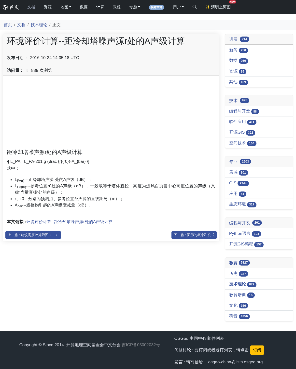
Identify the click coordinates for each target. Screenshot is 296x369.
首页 (11, 7)
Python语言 (245, 234)
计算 (100, 7)
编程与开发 (244, 111)
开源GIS (242, 132)
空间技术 (242, 143)
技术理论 (39, 24)
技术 (239, 100)
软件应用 (242, 122)
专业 (240, 161)
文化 (238, 305)
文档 (31, 7)
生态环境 (242, 204)
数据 (84, 7)
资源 (48, 7)
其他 (238, 82)
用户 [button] (177, 7)
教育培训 (242, 295)
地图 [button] (64, 7)
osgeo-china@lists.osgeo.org (235, 361)
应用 (237, 194)
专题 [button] (133, 7)
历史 (238, 274)
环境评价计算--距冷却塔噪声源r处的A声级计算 (69, 221)
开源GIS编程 (246, 244)
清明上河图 (219, 5)
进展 (239, 39)
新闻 (238, 50)
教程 (117, 7)
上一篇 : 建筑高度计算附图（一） (33, 235)
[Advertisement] (111, 114)
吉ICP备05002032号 (141, 344)
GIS (239, 183)
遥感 (238, 172)
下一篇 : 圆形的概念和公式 (194, 235)
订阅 (257, 350)
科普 (239, 316)
